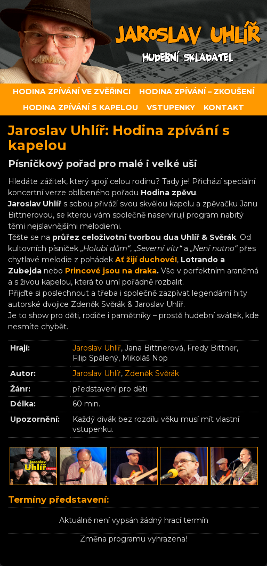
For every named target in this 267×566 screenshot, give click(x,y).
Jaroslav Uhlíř (96, 348)
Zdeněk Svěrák (152, 373)
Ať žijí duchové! (146, 259)
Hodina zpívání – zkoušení (196, 91)
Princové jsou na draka (111, 271)
